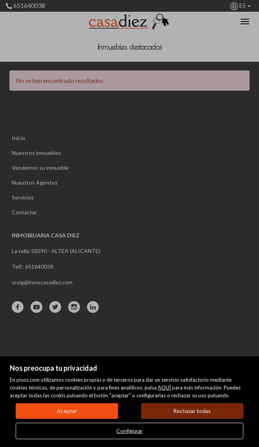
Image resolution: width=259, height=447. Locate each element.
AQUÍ (164, 387)
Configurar (129, 430)
